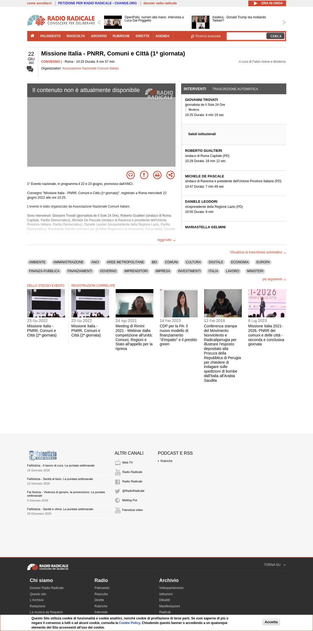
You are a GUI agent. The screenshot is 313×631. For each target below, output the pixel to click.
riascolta (76, 36)
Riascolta (101, 594)
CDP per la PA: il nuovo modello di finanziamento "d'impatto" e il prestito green (178, 335)
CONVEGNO (50, 62)
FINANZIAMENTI (79, 271)
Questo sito (38, 594)
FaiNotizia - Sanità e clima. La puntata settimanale (60, 509)
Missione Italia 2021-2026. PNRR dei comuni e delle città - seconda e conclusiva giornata (266, 335)
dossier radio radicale (160, 3)
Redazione (37, 606)
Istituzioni (166, 594)
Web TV (127, 462)
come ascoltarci (39, 3)
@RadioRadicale (133, 490)
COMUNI (171, 262)
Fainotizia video (132, 509)
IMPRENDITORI (136, 271)
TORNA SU (272, 565)
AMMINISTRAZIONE (68, 262)
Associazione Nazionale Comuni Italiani (90, 68)
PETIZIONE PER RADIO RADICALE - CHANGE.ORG (97, 3)
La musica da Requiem (46, 612)
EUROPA (263, 262)
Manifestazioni (169, 606)
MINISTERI (255, 271)
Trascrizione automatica (235, 89)
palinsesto (50, 36)
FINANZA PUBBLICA (44, 271)
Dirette (99, 600)
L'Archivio (37, 600)
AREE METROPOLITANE (125, 262)
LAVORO (232, 271)
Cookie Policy (129, 623)
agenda (163, 36)
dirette (142, 36)
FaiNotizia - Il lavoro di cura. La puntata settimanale (61, 465)
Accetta (271, 622)
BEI (154, 262)
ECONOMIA (240, 262)
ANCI (95, 262)
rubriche (121, 36)
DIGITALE (216, 262)
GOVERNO (108, 271)
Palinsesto (102, 588)
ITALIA (213, 271)
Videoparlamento (171, 588)
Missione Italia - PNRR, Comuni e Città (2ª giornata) (42, 330)
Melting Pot (129, 500)
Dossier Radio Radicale (47, 588)
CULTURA (193, 262)
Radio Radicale (132, 472)
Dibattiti (164, 600)
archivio (99, 36)
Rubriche (167, 460)
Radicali (165, 612)
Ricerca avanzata (208, 36)
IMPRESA (163, 271)
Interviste (101, 612)
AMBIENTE (37, 262)
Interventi (195, 89)
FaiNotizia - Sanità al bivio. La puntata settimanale (60, 479)
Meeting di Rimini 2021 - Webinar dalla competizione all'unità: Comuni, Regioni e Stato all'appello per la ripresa (134, 337)
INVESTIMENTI (189, 271)
